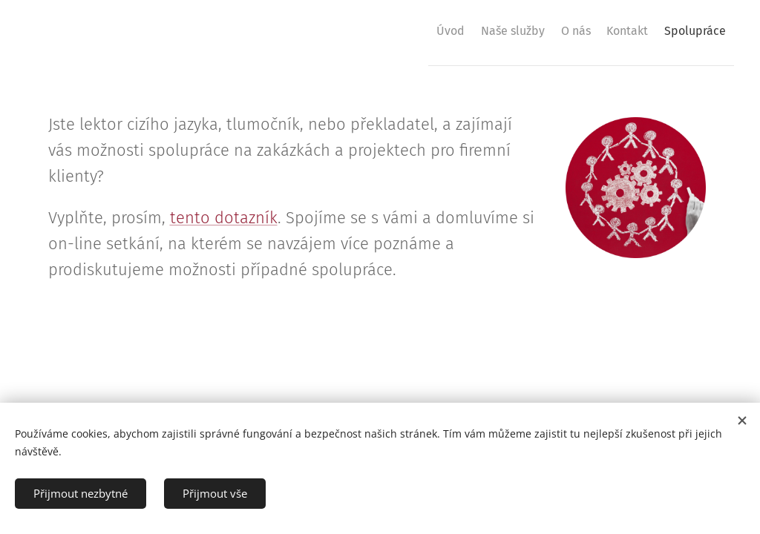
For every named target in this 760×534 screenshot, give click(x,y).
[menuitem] (403, 30)
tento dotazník (224, 218)
